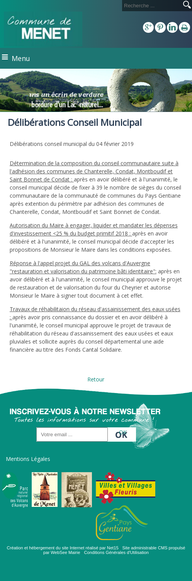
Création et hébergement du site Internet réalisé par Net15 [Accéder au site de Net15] (62, 547)
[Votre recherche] (151, 5)
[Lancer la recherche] (187, 5)
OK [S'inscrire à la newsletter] (123, 432)
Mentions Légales (28, 458)
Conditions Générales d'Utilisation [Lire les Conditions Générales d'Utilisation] (116, 552)
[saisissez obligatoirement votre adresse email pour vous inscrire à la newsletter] (72, 434)
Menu (21, 58)
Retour (95, 379)
